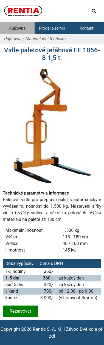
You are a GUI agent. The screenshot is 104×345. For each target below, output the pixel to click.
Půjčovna (12, 38)
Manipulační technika (46, 38)
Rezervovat (20, 311)
